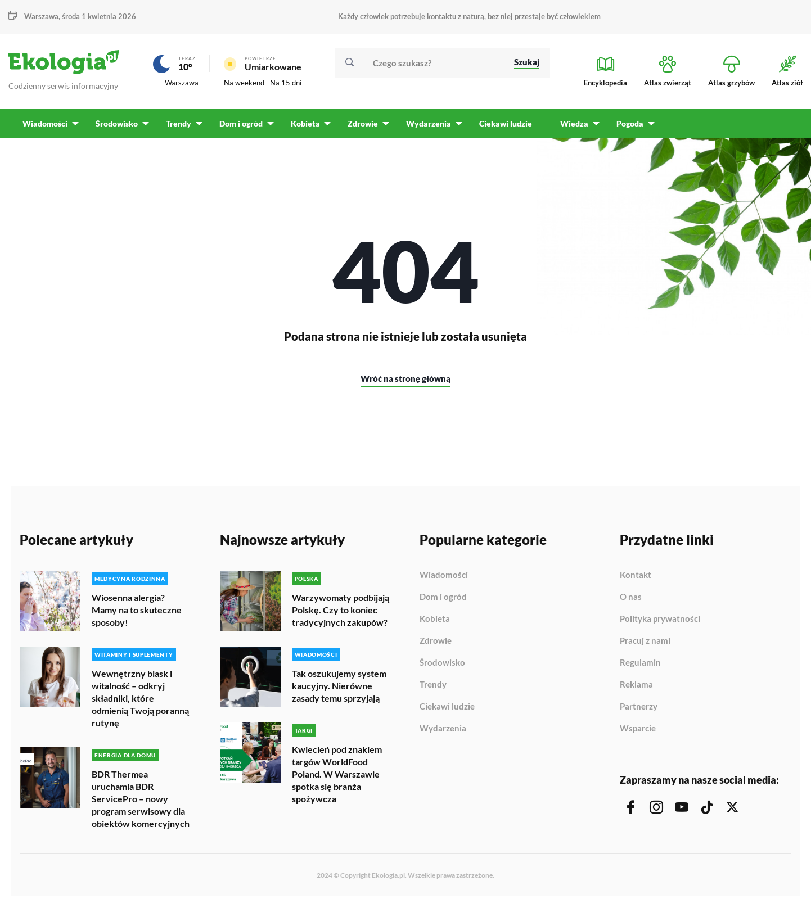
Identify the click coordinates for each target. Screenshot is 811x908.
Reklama (636, 685)
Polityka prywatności (660, 619)
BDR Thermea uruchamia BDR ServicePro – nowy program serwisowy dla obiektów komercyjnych (141, 799)
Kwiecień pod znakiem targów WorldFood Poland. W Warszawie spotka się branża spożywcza (337, 774)
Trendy (433, 685)
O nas (631, 597)
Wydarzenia (443, 729)
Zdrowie (436, 641)
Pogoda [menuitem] (625, 124)
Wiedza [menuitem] (571, 124)
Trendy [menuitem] (177, 124)
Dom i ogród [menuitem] (239, 124)
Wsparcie (638, 729)
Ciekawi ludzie (447, 707)
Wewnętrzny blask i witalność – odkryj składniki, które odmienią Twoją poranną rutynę (140, 698)
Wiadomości (444, 575)
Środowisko (442, 663)
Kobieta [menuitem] (303, 124)
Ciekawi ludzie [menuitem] (502, 124)
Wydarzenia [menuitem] (425, 124)
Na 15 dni (285, 82)
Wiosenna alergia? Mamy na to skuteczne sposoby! (137, 610)
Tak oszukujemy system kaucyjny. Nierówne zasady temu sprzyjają (339, 686)
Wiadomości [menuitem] (44, 124)
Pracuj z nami (645, 641)
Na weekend (244, 82)
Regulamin (640, 663)
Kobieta (435, 619)
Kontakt (635, 575)
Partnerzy (638, 707)
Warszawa (41, 16)
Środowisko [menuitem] (116, 124)
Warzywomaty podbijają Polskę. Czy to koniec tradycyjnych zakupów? (340, 610)
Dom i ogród (443, 597)
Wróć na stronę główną (405, 379)
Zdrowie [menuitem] (360, 124)
